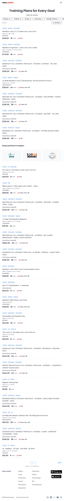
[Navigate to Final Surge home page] (8, 2)
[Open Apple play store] (56, 476)
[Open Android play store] (56, 472)
